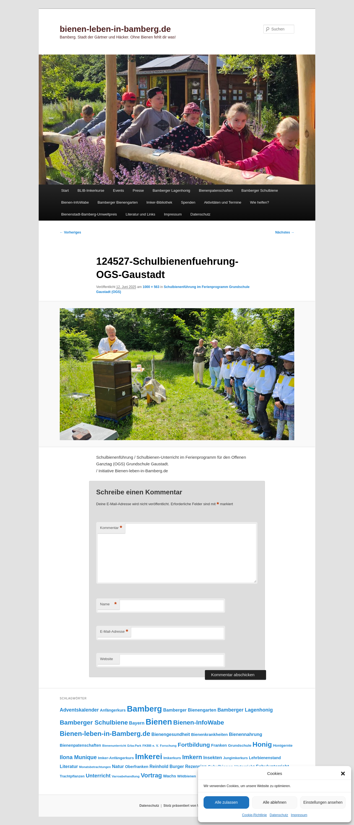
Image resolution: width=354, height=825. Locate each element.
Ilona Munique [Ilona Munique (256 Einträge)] (78, 757)
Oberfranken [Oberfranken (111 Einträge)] (136, 766)
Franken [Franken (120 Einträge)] (219, 745)
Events (118, 190)
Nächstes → (284, 232)
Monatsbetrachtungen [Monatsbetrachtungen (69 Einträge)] (95, 767)
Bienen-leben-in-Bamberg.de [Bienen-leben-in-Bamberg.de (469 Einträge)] (105, 733)
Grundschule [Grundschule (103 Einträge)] (239, 745)
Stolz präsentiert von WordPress (189, 806)
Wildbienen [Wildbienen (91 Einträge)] (186, 776)
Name (108, 604)
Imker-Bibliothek (159, 202)
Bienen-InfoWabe (75, 202)
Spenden (188, 202)
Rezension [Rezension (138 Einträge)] (196, 766)
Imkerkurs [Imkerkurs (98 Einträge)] (172, 758)
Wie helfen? (259, 202)
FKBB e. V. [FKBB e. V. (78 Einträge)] (150, 745)
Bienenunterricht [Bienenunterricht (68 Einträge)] (114, 745)
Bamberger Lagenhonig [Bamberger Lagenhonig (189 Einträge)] (245, 710)
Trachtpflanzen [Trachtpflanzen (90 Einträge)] (72, 776)
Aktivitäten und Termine (222, 202)
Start (65, 190)
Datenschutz (279, 815)
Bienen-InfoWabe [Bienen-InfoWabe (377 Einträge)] (198, 722)
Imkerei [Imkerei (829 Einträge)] (148, 756)
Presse (138, 190)
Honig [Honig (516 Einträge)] (262, 744)
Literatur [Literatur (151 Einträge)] (69, 766)
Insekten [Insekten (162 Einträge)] (212, 757)
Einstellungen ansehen (323, 802)
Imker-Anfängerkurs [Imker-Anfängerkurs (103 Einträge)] (116, 758)
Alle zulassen (226, 802)
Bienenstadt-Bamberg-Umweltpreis (89, 214)
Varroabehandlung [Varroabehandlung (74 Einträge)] (126, 776)
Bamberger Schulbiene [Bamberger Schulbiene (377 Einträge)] (94, 722)
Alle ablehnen (275, 802)
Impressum (299, 815)
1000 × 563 (151, 287)
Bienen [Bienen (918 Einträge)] (158, 721)
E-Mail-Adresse (114, 632)
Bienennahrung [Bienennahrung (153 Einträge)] (245, 734)
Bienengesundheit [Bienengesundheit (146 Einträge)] (171, 734)
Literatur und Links (140, 214)
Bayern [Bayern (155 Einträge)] (137, 722)
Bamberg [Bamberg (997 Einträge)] (144, 708)
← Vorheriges (70, 232)
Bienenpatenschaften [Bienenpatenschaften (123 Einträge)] (80, 745)
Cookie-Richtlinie (254, 815)
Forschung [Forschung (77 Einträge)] (168, 745)
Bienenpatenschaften (216, 190)
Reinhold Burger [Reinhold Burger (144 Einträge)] (167, 766)
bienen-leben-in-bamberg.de (115, 28)
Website (106, 659)
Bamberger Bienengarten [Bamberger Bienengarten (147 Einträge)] (189, 709)
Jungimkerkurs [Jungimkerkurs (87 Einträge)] (235, 758)
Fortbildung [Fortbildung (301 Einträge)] (194, 744)
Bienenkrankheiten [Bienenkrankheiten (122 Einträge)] (209, 734)
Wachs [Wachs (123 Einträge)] (169, 776)
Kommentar (111, 528)
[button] (343, 773)
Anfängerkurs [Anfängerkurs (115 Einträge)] (113, 710)
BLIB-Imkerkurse (90, 190)
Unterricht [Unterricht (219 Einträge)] (98, 776)
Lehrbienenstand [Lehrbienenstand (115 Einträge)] (265, 758)
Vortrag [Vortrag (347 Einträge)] (151, 775)
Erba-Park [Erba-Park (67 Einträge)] (134, 745)
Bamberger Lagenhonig (171, 190)
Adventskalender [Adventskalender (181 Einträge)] (79, 710)
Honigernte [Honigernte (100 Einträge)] (283, 745)
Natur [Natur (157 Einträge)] (118, 766)
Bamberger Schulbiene (259, 190)
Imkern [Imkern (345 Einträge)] (192, 757)
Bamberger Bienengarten (118, 202)
